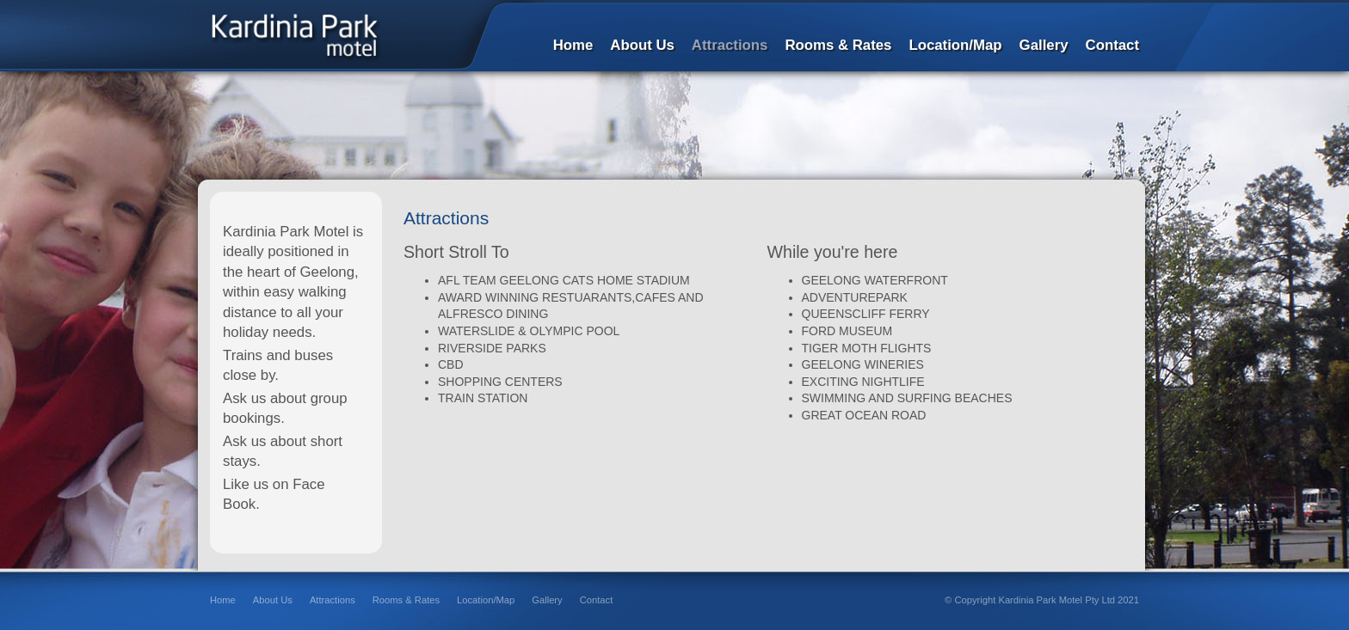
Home (223, 600)
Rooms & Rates (406, 600)
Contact (596, 600)
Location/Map (485, 600)
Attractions (332, 600)
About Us (273, 600)
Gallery (547, 600)
